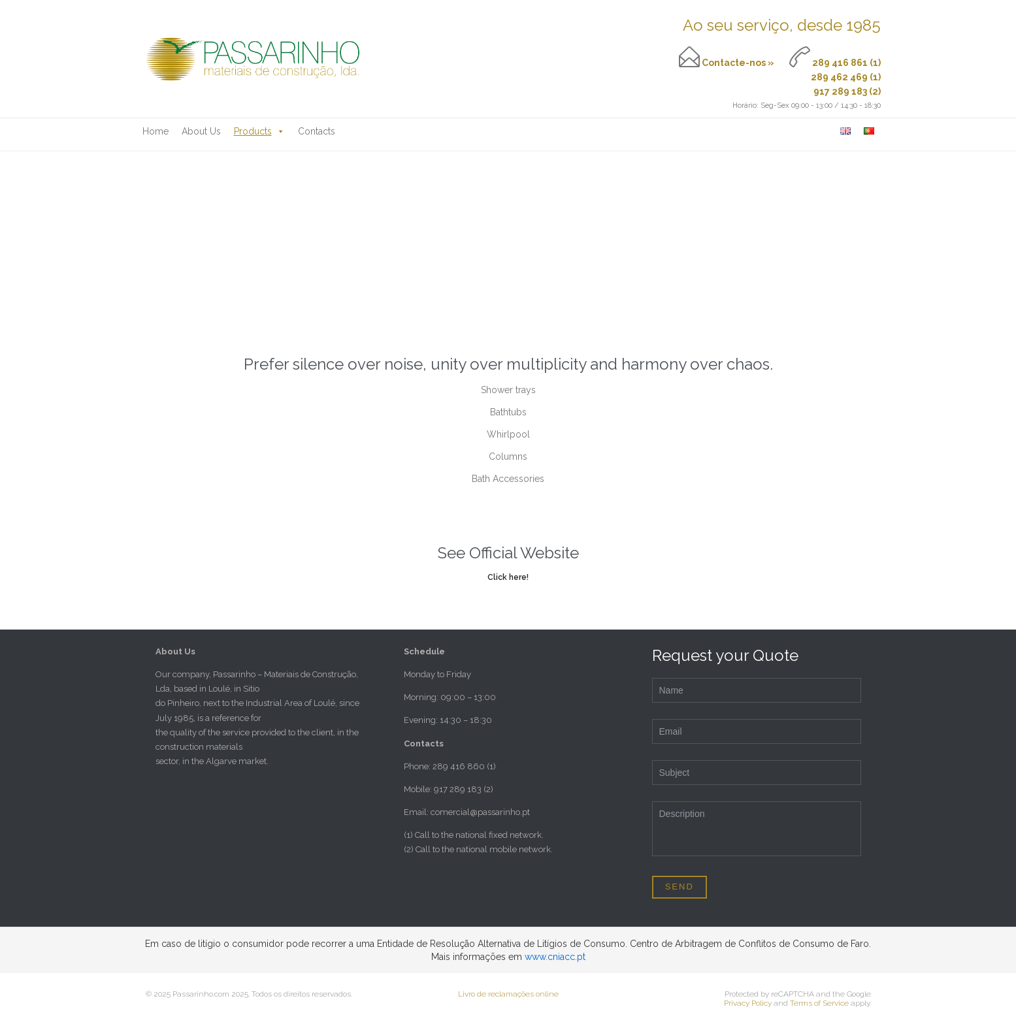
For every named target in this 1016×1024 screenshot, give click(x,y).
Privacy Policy (748, 1003)
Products (259, 131)
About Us (201, 131)
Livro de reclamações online (508, 994)
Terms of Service (819, 1003)
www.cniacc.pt (555, 957)
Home (155, 131)
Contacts (316, 131)
